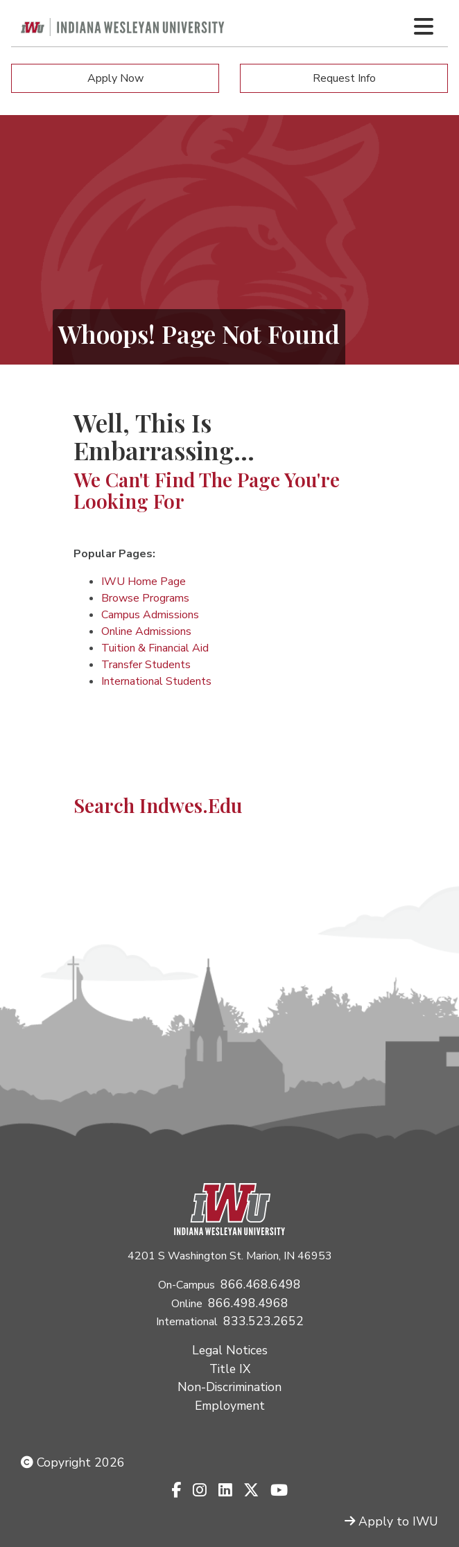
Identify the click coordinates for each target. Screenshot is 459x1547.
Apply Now (115, 78)
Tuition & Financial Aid (155, 648)
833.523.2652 (263, 1321)
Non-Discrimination (229, 1387)
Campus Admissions (150, 614)
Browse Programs (145, 598)
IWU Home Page (143, 581)
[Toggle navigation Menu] (424, 26)
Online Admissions (146, 631)
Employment (230, 1405)
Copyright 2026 (73, 1462)
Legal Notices (230, 1350)
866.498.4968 (248, 1303)
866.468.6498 (260, 1284)
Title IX (229, 1369)
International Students (156, 681)
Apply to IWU (391, 1521)
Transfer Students (146, 664)
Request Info (344, 78)
